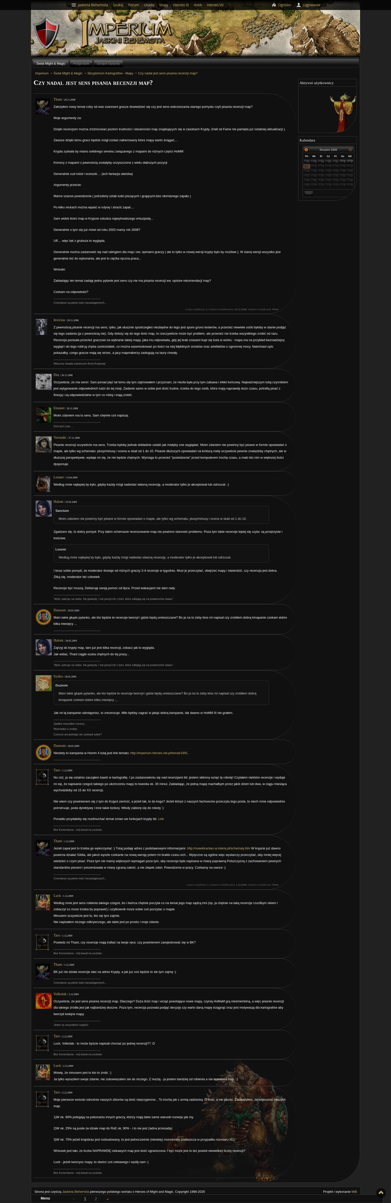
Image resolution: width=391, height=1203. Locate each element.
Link (161, 819)
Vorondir (60, 437)
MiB (354, 1192)
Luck (57, 896)
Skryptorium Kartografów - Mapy (110, 73)
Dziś (308, 193)
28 (315, 161)
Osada (149, 4)
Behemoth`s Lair (46, 33)
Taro (57, 770)
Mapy (163, 4)
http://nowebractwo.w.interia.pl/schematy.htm (218, 848)
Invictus (59, 320)
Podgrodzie (81, 63)
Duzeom (60, 610)
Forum (133, 4)
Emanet (59, 408)
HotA (198, 4)
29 (322, 161)
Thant (58, 99)
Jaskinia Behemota (75, 1192)
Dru (56, 375)
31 (336, 161)
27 (308, 161)
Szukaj (118, 4)
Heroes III (181, 4)
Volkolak (60, 994)
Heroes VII (215, 4)
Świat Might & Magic (50, 63)
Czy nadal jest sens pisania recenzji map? (167, 73)
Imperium (128, 33)
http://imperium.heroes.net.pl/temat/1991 (159, 753)
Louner (59, 477)
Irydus (58, 676)
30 (329, 161)
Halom (58, 502)
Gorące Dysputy (108, 63)
